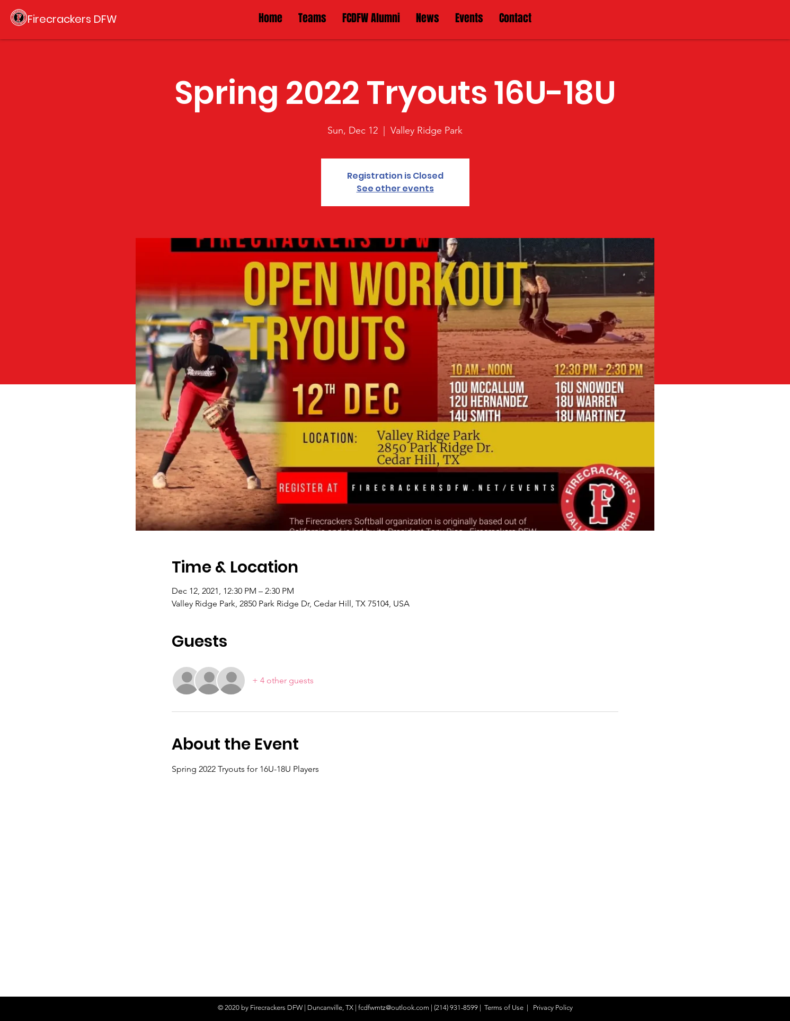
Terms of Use (503, 1007)
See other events (395, 188)
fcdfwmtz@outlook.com (393, 1007)
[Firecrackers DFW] (73, 19)
